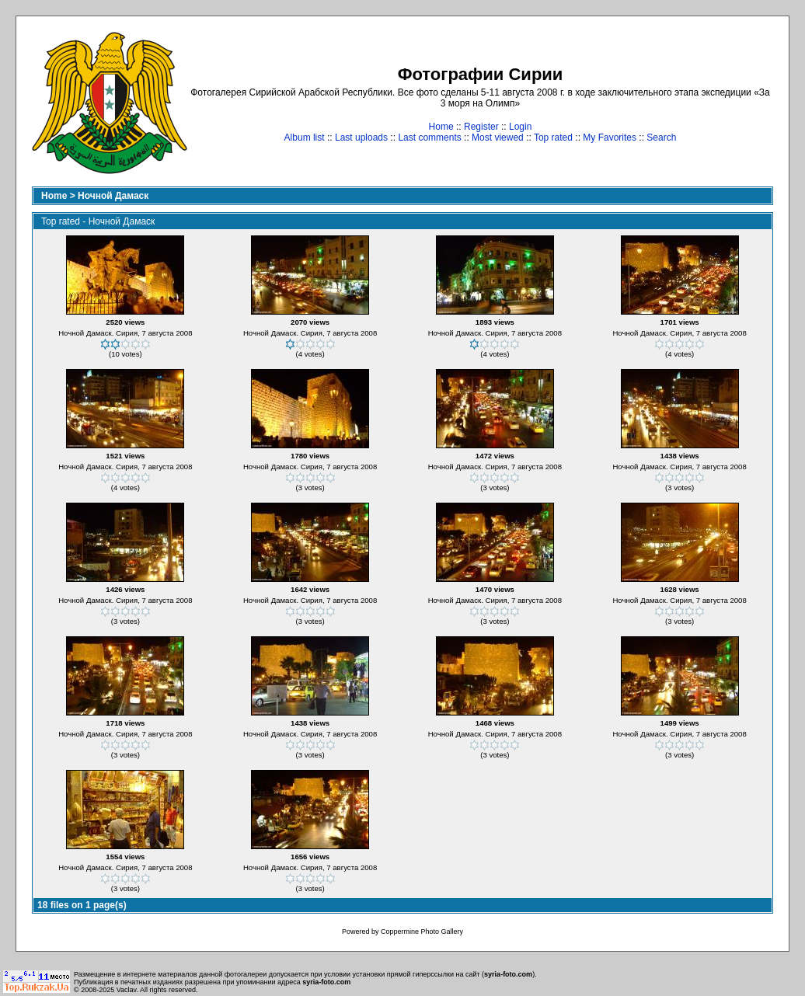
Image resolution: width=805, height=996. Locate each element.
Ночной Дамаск (113, 195)
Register (481, 126)
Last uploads (361, 137)
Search (661, 137)
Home (441, 126)
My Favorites (609, 137)
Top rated (553, 137)
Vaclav (127, 990)
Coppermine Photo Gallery (422, 931)
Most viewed (498, 137)
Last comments (429, 137)
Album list (304, 137)
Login (520, 126)
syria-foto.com (508, 974)
